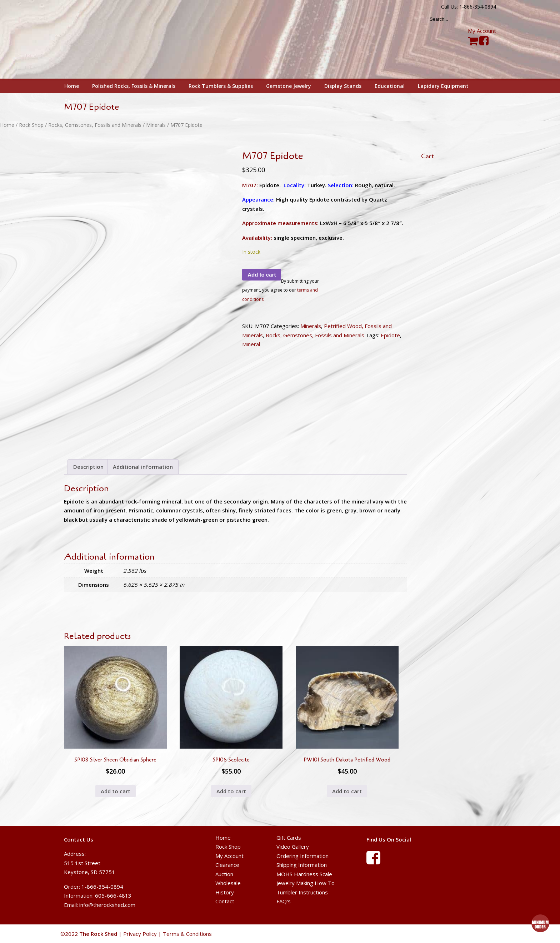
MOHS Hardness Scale (304, 874)
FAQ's (283, 901)
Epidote (390, 335)
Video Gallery (292, 846)
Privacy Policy (140, 933)
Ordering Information (302, 855)
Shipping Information (301, 864)
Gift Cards (288, 837)
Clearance (227, 864)
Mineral (251, 344)
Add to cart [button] (115, 791)
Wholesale (228, 883)
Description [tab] (88, 466)
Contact (224, 901)
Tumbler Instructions (302, 892)
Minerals (156, 124)
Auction (224, 874)
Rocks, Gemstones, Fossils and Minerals (94, 124)
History (224, 892)
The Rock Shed (106, 39)
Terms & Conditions (187, 933)
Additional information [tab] (143, 466)
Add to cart (262, 275)
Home (7, 124)
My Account (482, 30)
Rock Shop (31, 124)
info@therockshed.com (107, 904)
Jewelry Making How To (305, 883)
